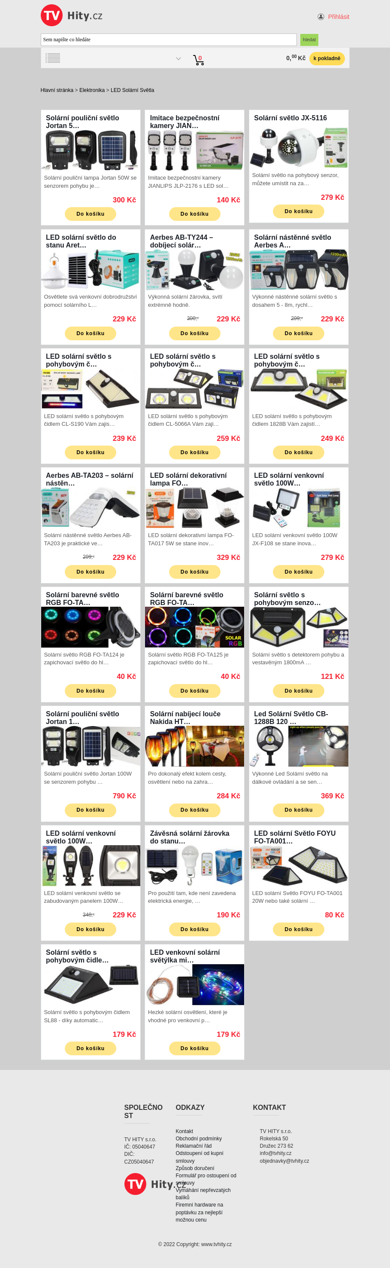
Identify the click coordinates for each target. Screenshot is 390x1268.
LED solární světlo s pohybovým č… (79, 360)
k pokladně (327, 58)
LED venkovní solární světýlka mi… (185, 956)
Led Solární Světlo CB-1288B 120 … (291, 717)
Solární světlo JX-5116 (290, 118)
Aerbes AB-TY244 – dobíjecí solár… (181, 241)
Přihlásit (339, 16)
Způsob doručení (195, 1168)
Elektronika (92, 90)
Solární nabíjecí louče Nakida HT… (185, 717)
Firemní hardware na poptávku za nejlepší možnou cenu (200, 1212)
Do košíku (90, 214)
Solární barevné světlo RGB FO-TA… (82, 598)
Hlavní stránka (57, 90)
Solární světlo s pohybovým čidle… (77, 956)
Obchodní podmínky (199, 1139)
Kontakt (184, 1131)
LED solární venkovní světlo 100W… (289, 479)
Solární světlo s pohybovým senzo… (287, 598)
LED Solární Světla (132, 90)
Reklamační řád (194, 1146)
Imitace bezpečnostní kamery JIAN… (185, 121)
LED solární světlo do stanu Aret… (81, 241)
